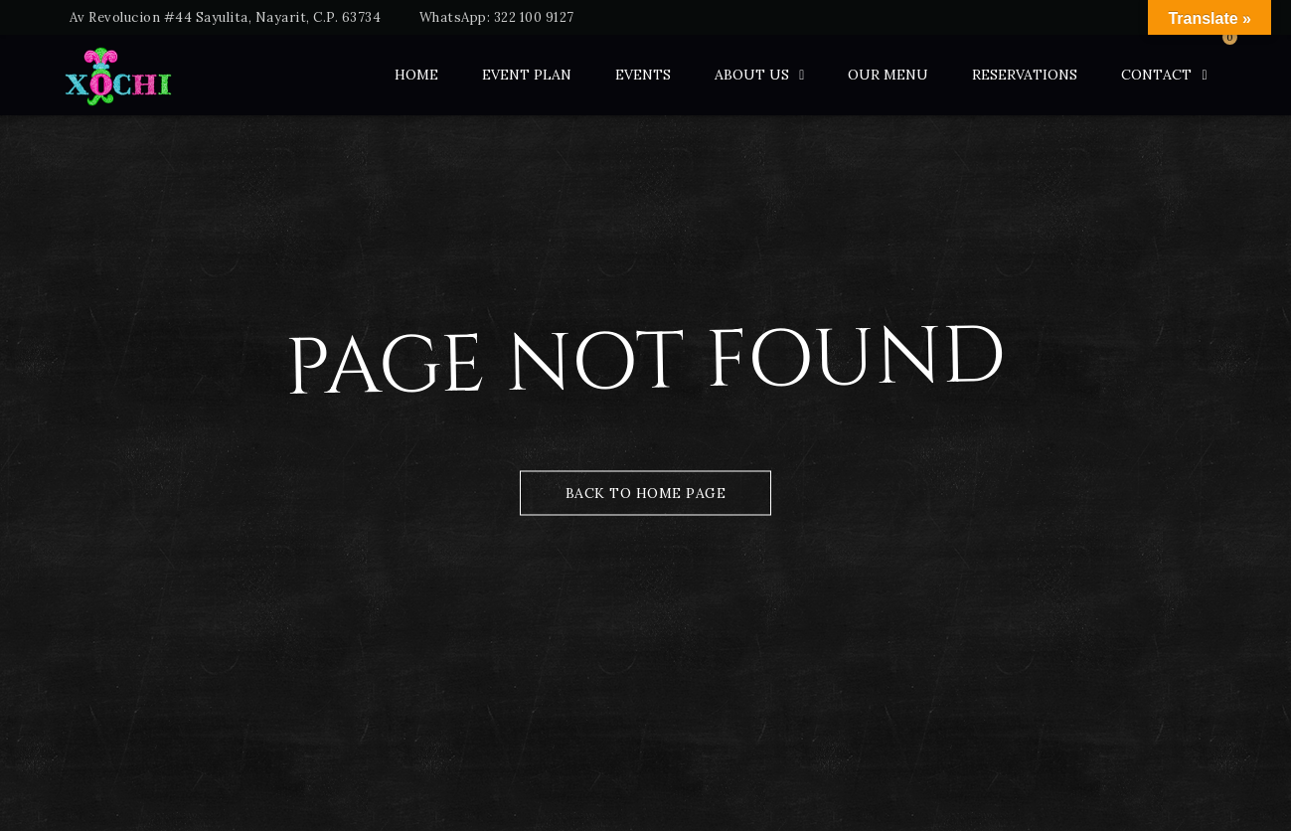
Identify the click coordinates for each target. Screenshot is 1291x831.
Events (643, 74)
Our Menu (888, 74)
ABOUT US (752, 74)
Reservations (1024, 74)
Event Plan (526, 74)
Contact (1156, 74)
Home (416, 74)
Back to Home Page (645, 493)
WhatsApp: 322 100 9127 (496, 17)
